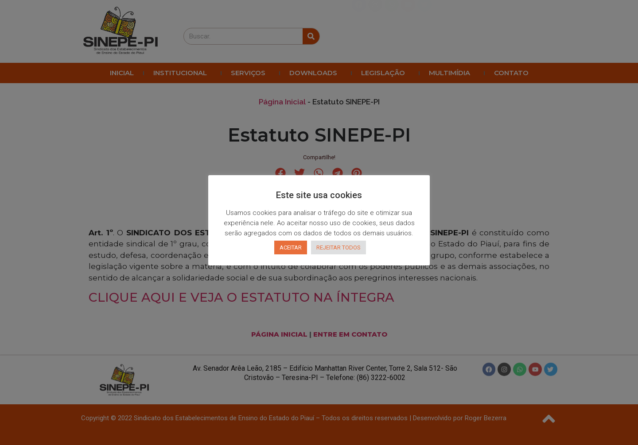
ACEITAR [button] (291, 247)
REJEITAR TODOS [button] (338, 247)
